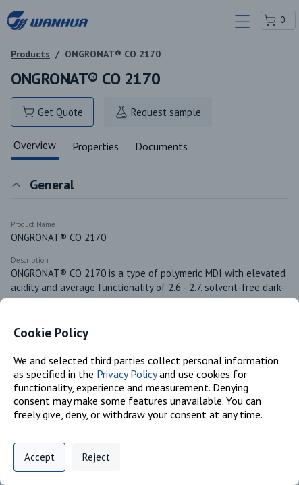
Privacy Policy (127, 374)
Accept (39, 457)
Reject (96, 457)
